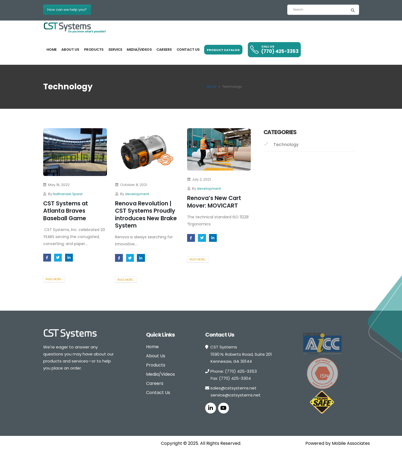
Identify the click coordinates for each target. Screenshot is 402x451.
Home (51, 49)
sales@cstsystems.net (233, 388)
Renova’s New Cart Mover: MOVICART (214, 201)
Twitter (58, 258)
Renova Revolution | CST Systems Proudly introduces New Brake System (146, 214)
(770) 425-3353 (241, 371)
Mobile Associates (351, 443)
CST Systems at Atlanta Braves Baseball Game (65, 210)
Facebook (47, 258)
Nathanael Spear (68, 194)
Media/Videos (139, 49)
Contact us (188, 49)
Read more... (54, 279)
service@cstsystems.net (236, 395)
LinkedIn (69, 258)
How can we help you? (67, 9)
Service (115, 49)
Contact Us (158, 392)
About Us (70, 49)
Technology (286, 144)
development (137, 194)
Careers (164, 49)
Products (94, 49)
